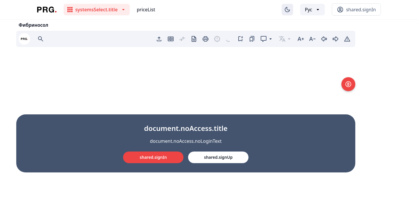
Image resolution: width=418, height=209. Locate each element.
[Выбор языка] (312, 9)
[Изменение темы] (287, 9)
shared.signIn (153, 157)
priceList (146, 9)
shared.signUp (218, 157)
